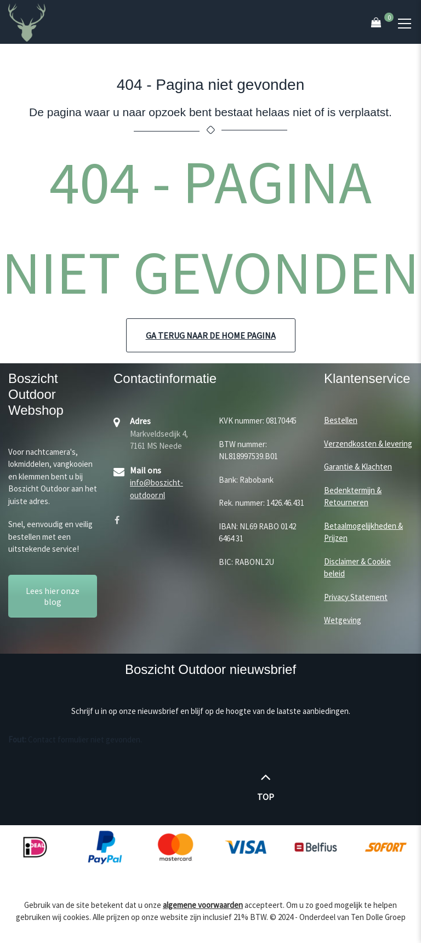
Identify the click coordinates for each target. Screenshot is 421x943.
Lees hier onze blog (52, 596)
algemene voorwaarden (203, 905)
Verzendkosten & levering (368, 443)
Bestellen (340, 420)
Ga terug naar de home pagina (211, 335)
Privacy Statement (356, 597)
